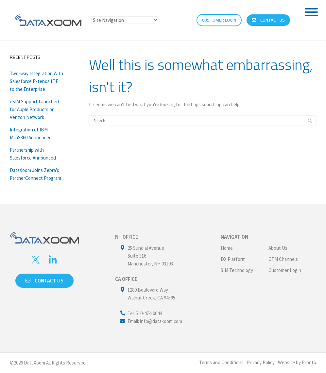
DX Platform (233, 259)
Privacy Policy (261, 362)
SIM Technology (237, 270)
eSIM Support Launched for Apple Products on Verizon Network (34, 109)
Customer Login (284, 270)
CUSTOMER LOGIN (219, 20)
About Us (277, 248)
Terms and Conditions (221, 362)
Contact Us (268, 20)
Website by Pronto (297, 362)
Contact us (44, 280)
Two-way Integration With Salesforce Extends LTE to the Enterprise (36, 81)
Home (227, 248)
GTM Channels (283, 259)
